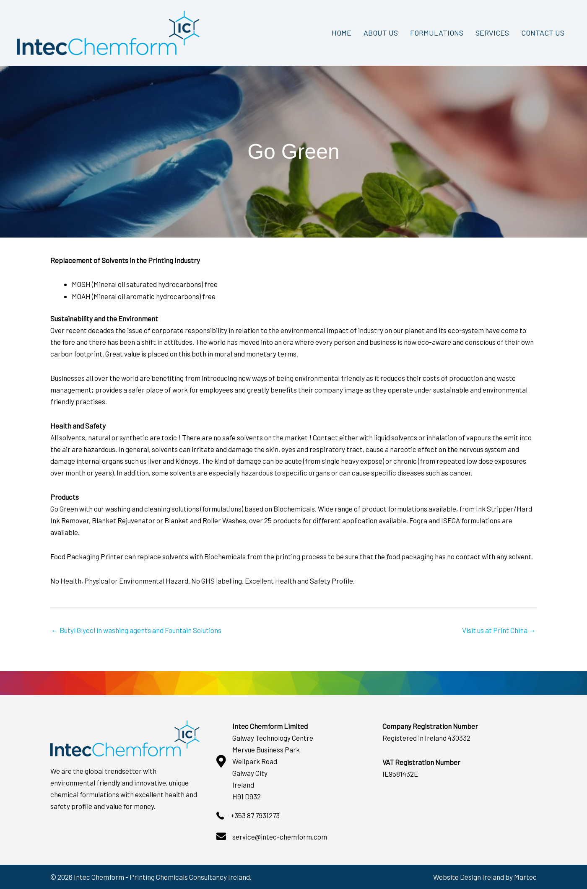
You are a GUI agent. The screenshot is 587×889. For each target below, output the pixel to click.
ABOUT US (381, 32)
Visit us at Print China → (499, 630)
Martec (525, 877)
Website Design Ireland (468, 877)
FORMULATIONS (436, 32)
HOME (341, 32)
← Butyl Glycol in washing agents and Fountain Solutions (136, 630)
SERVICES (492, 32)
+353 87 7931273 (255, 815)
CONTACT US (542, 32)
